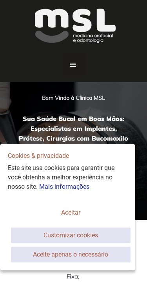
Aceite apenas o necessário (70, 254)
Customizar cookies (71, 235)
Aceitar (70, 212)
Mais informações (64, 186)
